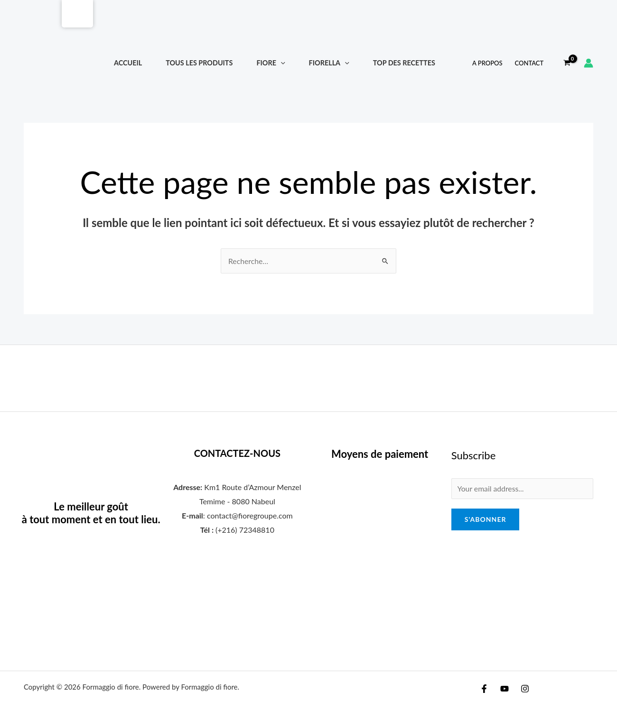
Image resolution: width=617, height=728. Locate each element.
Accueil (128, 63)
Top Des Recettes (404, 63)
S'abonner (485, 520)
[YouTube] (504, 688)
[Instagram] (525, 688)
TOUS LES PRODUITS (199, 63)
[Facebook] (484, 688)
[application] (280, 63)
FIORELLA (329, 63)
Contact (529, 63)
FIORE (270, 63)
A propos (487, 63)
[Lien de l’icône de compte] (588, 63)
